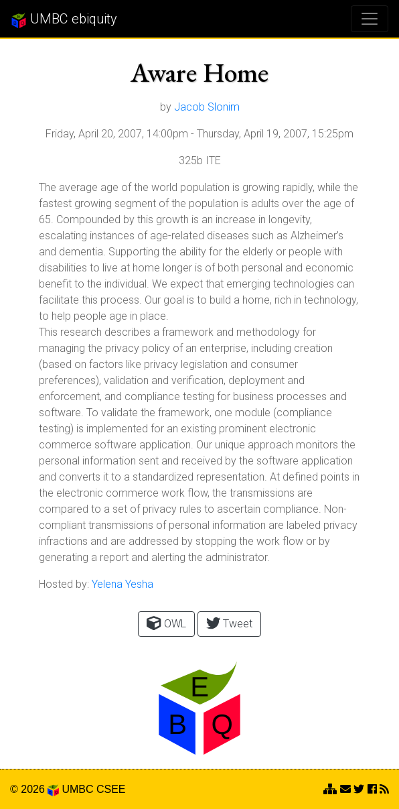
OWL (166, 623)
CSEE (111, 789)
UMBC (77, 789)
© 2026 (34, 789)
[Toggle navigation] (369, 18)
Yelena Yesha (122, 584)
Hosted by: (64, 584)
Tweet (229, 623)
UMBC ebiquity (64, 19)
